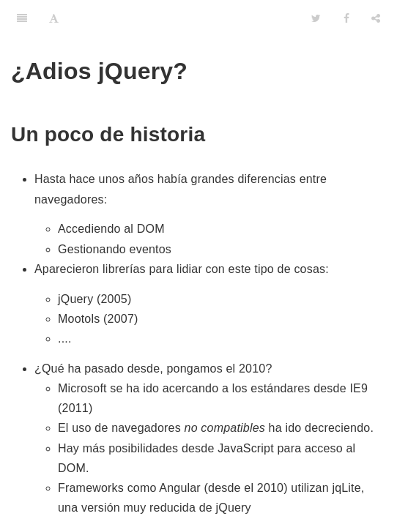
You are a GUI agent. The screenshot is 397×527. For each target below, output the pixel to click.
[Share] (375, 18)
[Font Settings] (54, 18)
